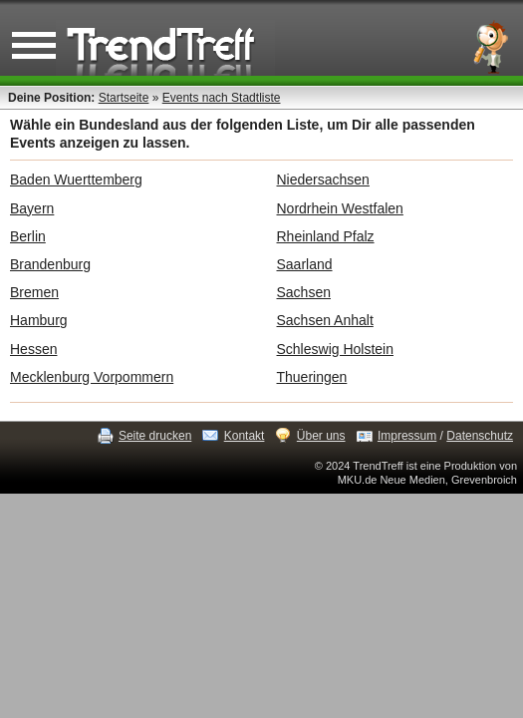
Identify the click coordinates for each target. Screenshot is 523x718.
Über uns (321, 436)
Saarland (305, 264)
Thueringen (312, 377)
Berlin (28, 236)
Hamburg (39, 320)
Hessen (33, 349)
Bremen (34, 292)
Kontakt (244, 436)
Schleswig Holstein (335, 349)
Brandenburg (50, 264)
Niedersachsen (323, 179)
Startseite (124, 98)
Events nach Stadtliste (221, 98)
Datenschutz (479, 436)
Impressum (407, 436)
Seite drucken (155, 436)
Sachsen (304, 292)
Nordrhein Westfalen (340, 208)
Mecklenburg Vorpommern (91, 377)
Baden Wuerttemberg (76, 179)
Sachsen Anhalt (325, 320)
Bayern (32, 208)
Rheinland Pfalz (326, 236)
